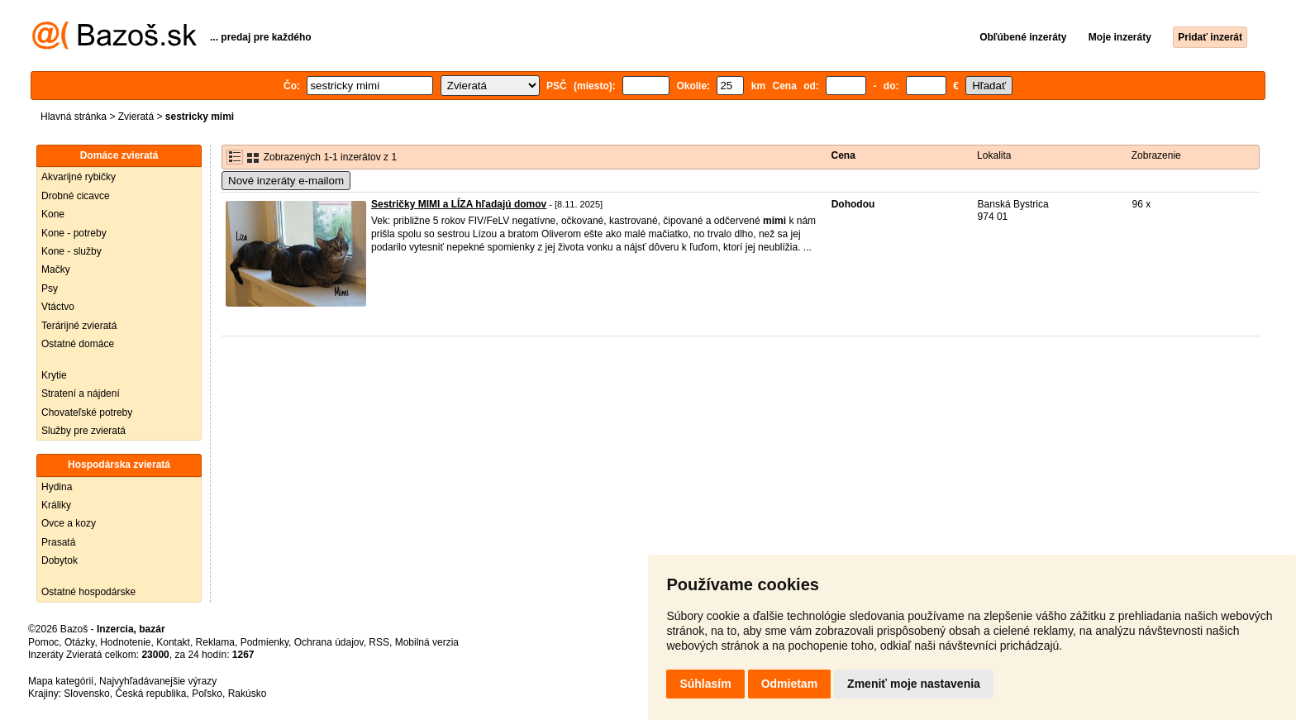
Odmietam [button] (789, 683)
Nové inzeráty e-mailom (286, 180)
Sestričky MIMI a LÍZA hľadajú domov (458, 204)
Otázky (79, 642)
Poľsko (207, 693)
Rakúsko (247, 693)
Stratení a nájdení (80, 393)
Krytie (54, 375)
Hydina (56, 487)
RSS (379, 642)
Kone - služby (71, 251)
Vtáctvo (57, 306)
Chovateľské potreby (86, 412)
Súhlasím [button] (705, 683)
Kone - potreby (74, 233)
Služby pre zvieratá (83, 430)
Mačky (55, 269)
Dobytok (59, 560)
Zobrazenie (1156, 155)
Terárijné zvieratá (79, 325)
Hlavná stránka (73, 116)
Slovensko (86, 693)
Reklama (215, 642)
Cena (843, 155)
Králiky (56, 505)
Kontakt (173, 642)
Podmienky (264, 642)
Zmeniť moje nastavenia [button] (913, 683)
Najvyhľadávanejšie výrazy (158, 681)
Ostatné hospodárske (88, 592)
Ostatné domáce (77, 344)
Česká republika (150, 693)
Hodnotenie (125, 642)
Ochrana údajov (329, 642)
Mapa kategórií (60, 681)
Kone (52, 214)
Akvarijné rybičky (78, 177)
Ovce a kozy (68, 523)
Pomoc (43, 642)
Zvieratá (136, 116)
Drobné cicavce (75, 196)
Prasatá (58, 542)
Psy (49, 288)
